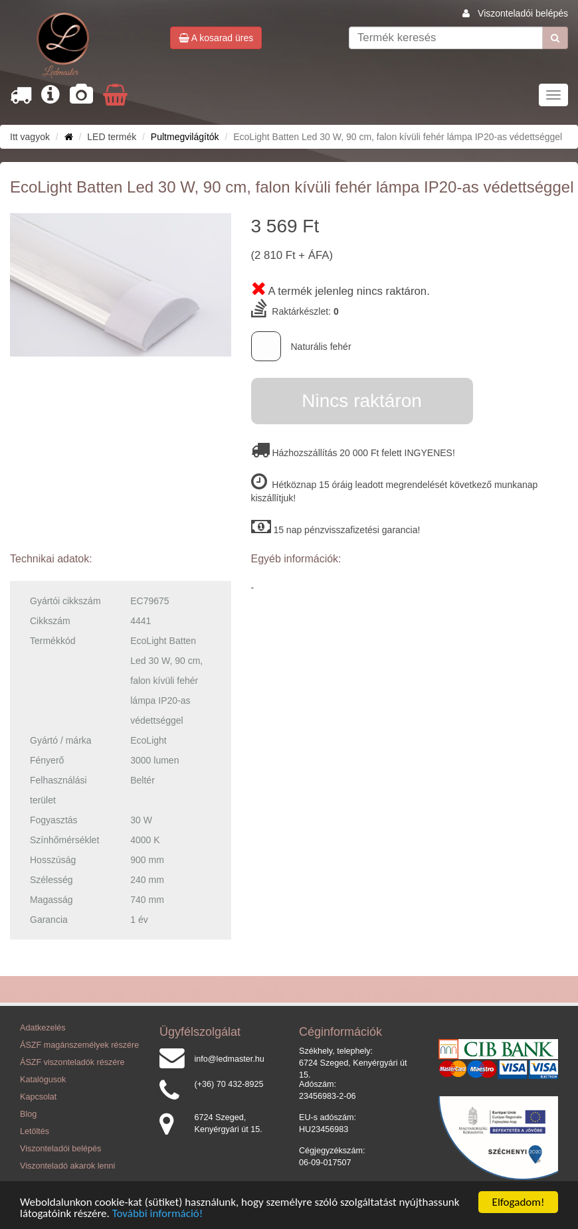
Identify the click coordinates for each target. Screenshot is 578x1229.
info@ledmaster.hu (229, 1059)
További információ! (157, 1217)
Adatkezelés (43, 1027)
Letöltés (34, 1131)
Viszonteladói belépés (523, 13)
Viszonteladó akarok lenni (67, 1166)
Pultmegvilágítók (185, 136)
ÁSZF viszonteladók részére (72, 1062)
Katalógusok (43, 1079)
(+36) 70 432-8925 (229, 1084)
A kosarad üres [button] (216, 38)
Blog (28, 1114)
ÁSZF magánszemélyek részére (79, 1045)
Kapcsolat (38, 1097)
